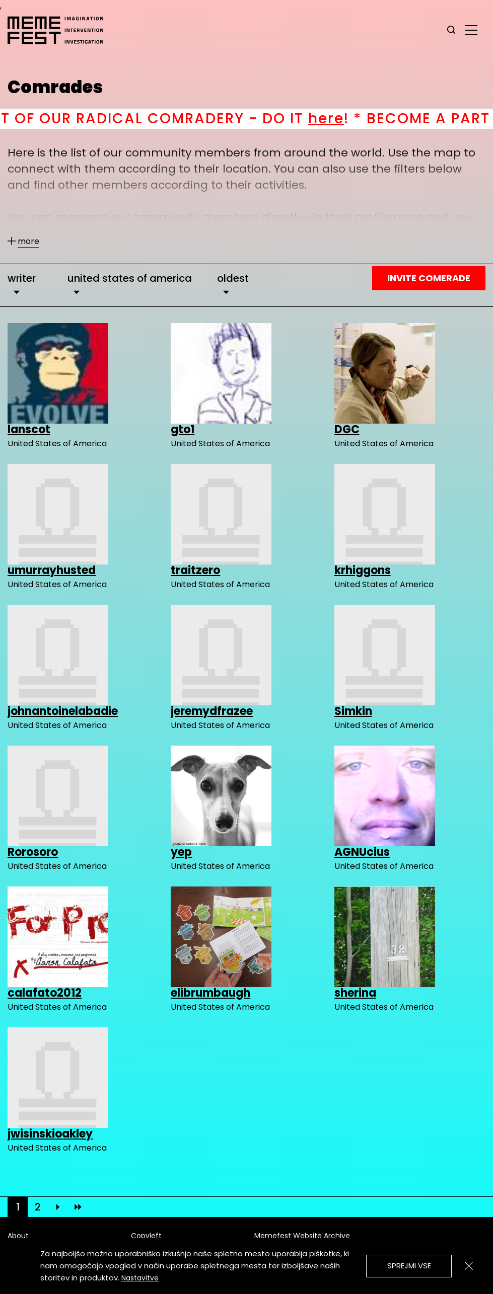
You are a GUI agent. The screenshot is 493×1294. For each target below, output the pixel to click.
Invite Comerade (428, 278)
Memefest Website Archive (302, 1236)
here (348, 118)
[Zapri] (469, 1266)
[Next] (58, 1207)
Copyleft (146, 1236)
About (18, 1236)
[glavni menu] (471, 29)
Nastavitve (140, 1278)
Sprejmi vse (409, 1265)
